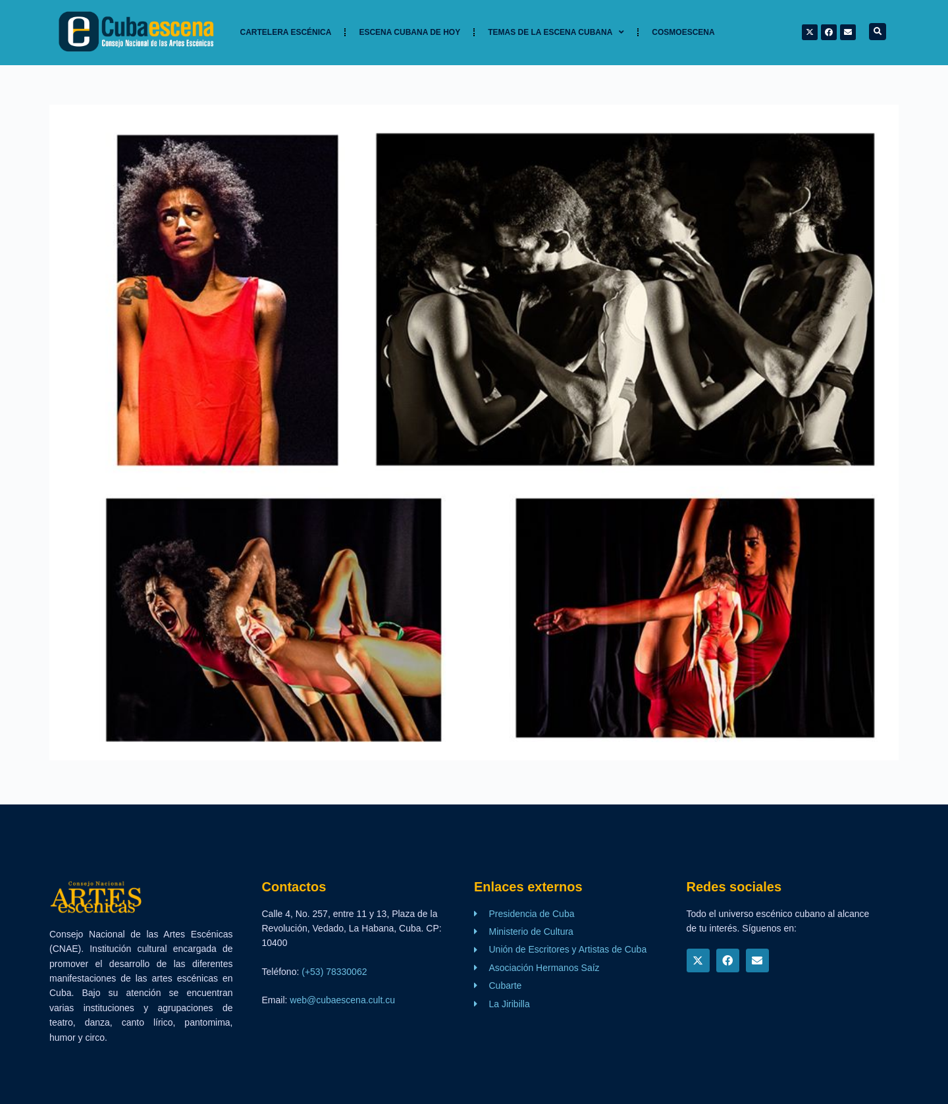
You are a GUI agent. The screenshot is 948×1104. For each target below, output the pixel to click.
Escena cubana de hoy (409, 32)
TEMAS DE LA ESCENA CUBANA (556, 32)
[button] (877, 31)
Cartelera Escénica (286, 32)
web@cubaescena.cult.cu (342, 1000)
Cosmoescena (683, 32)
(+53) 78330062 (334, 971)
